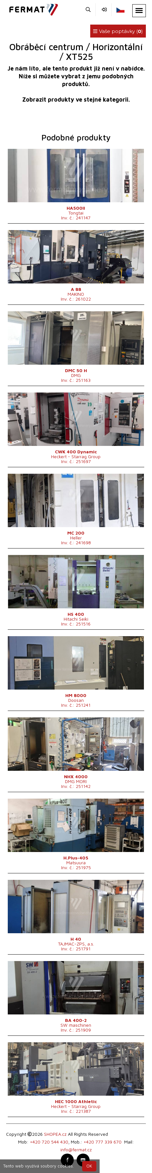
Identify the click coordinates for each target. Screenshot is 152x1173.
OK (89, 1166)
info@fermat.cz (76, 1149)
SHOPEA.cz (55, 1134)
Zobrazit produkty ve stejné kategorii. (76, 99)
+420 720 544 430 (49, 1142)
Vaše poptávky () (118, 31)
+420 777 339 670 (102, 1142)
